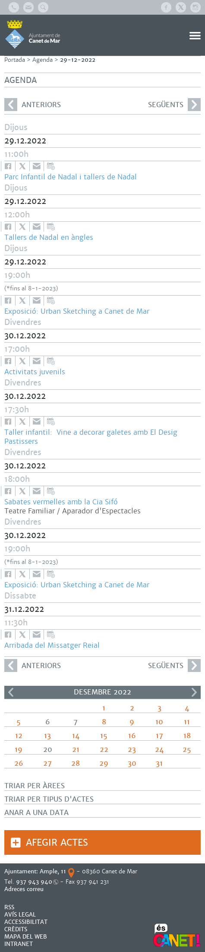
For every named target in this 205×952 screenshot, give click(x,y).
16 (132, 735)
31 (159, 763)
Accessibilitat (25, 922)
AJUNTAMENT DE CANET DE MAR (32, 34)
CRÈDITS (15, 929)
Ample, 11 (53, 871)
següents (174, 104)
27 (47, 763)
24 (159, 749)
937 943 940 (34, 881)
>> (194, 692)
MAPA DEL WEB (25, 936)
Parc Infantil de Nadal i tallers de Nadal (70, 176)
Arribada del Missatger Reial (52, 645)
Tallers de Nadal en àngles (48, 237)
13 (47, 735)
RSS (9, 907)
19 (18, 749)
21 (75, 749)
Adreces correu (24, 889)
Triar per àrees (34, 785)
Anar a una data (36, 812)
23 (132, 749)
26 (18, 763)
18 (187, 735)
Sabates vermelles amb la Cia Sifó (61, 501)
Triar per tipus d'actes (49, 799)
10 (159, 721)
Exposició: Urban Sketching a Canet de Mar (76, 311)
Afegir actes (57, 842)
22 (104, 749)
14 (75, 735)
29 (103, 763)
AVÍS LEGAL (20, 914)
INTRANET (18, 944)
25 (187, 749)
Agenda (42, 60)
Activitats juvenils (34, 371)
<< (10, 692)
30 (132, 763)
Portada (14, 60)
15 (103, 735)
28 (75, 763)
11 (187, 721)
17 (159, 735)
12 (18, 735)
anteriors (32, 104)
